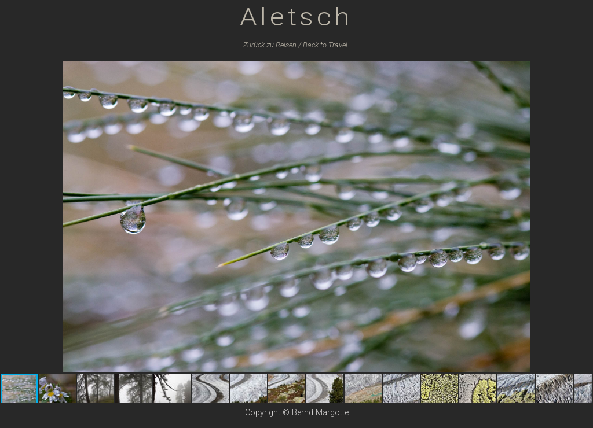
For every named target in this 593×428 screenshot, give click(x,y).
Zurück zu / (272, 44)
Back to (325, 44)
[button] (582, 71)
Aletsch (296, 16)
